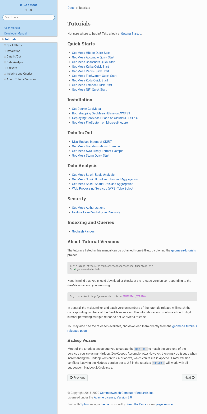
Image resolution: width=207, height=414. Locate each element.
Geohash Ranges (83, 231)
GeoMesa (30, 5)
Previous (77, 377)
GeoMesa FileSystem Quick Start (94, 76)
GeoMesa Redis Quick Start (90, 71)
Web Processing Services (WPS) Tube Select (102, 188)
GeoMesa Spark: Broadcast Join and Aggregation (105, 179)
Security (10, 68)
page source (164, 404)
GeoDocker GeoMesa (86, 109)
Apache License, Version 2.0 (113, 397)
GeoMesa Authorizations (88, 207)
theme (105, 404)
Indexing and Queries (18, 74)
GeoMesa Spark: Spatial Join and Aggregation (102, 184)
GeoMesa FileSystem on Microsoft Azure (100, 122)
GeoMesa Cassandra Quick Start (93, 62)
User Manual (12, 28)
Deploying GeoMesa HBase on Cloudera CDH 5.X (105, 118)
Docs (71, 8)
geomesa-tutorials (183, 250)
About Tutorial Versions (20, 79)
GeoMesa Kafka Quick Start (90, 66)
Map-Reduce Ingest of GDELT (92, 142)
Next (190, 377)
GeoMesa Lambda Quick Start (92, 85)
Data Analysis (13, 62)
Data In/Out (12, 56)
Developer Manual (15, 33)
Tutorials (9, 39)
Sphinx (85, 404)
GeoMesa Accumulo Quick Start (93, 57)
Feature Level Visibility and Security (96, 212)
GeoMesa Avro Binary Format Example (97, 151)
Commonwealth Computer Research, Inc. (127, 393)
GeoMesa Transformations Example (96, 146)
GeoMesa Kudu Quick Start (90, 80)
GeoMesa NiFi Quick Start (89, 89)
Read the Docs (136, 404)
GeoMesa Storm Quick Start (90, 155)
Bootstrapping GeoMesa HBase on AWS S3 (101, 113)
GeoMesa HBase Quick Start (91, 53)
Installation (12, 51)
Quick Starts (13, 45)
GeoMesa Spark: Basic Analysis (93, 175)
